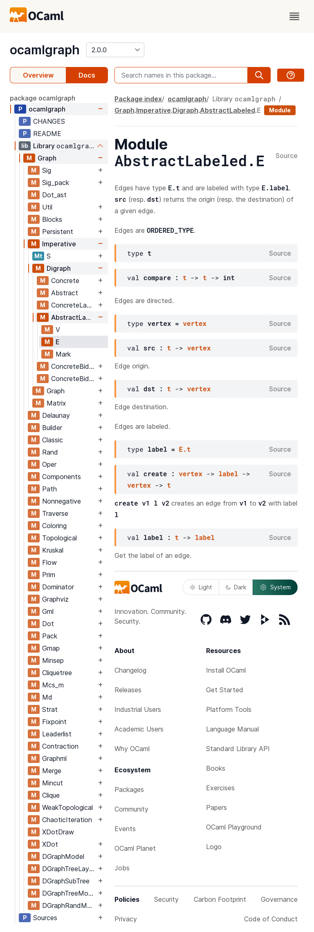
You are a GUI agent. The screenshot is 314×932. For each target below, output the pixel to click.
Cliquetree (57, 673)
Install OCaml (226, 670)
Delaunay (56, 415)
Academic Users (139, 729)
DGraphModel (63, 856)
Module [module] (280, 110)
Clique (51, 795)
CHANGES (49, 121)
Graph (47, 158)
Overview (38, 75)
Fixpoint (54, 722)
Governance (279, 899)
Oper (49, 464)
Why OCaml (132, 749)
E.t (185, 449)
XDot (50, 844)
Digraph (59, 268)
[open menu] (294, 16)
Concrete (65, 280)
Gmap (51, 648)
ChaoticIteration (67, 820)
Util (47, 207)
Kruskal (52, 550)
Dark (236, 587)
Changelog (130, 670)
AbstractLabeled (73, 317)
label (228, 473)
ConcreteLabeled (73, 305)
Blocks (52, 219)
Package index (138, 99)
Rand (50, 452)
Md (47, 697)
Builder (52, 428)
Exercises (220, 788)
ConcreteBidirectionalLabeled (73, 379)
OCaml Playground (234, 827)
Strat (50, 709)
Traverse (55, 513)
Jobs (122, 868)
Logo (214, 847)
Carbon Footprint (220, 899)
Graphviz (55, 599)
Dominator (58, 587)
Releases (127, 690)
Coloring (54, 526)
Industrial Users (137, 709)
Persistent (57, 231)
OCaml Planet (135, 848)
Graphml (54, 758)
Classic (52, 440)
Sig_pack (55, 182)
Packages (129, 789)
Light (201, 587)
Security (166, 899)
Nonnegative (61, 501)
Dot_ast (54, 195)
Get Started (224, 690)
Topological (59, 538)
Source (287, 156)
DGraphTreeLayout (69, 869)
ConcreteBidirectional (73, 366)
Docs (86, 75)
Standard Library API (238, 749)
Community (131, 809)
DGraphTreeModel (69, 893)
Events (125, 829)
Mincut (52, 783)
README (47, 133)
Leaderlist (57, 734)
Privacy (125, 919)
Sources (45, 918)
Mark (63, 354)
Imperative (59, 244)
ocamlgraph (45, 49)
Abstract (64, 293)
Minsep (53, 660)
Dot (48, 624)
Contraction (60, 746)
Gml (48, 611)
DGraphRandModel (69, 905)
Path (49, 489)
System (275, 587)
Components (61, 477)
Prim (48, 575)
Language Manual (232, 729)
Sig (46, 170)
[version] (115, 49)
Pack (49, 636)
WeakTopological (67, 807)
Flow (49, 562)
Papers (216, 807)
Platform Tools (228, 709)
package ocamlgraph (42, 98)
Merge (51, 771)
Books (215, 768)
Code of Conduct (271, 919)
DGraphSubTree (66, 881)
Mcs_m (53, 685)
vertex (194, 323)
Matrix (56, 403)
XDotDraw (58, 832)
